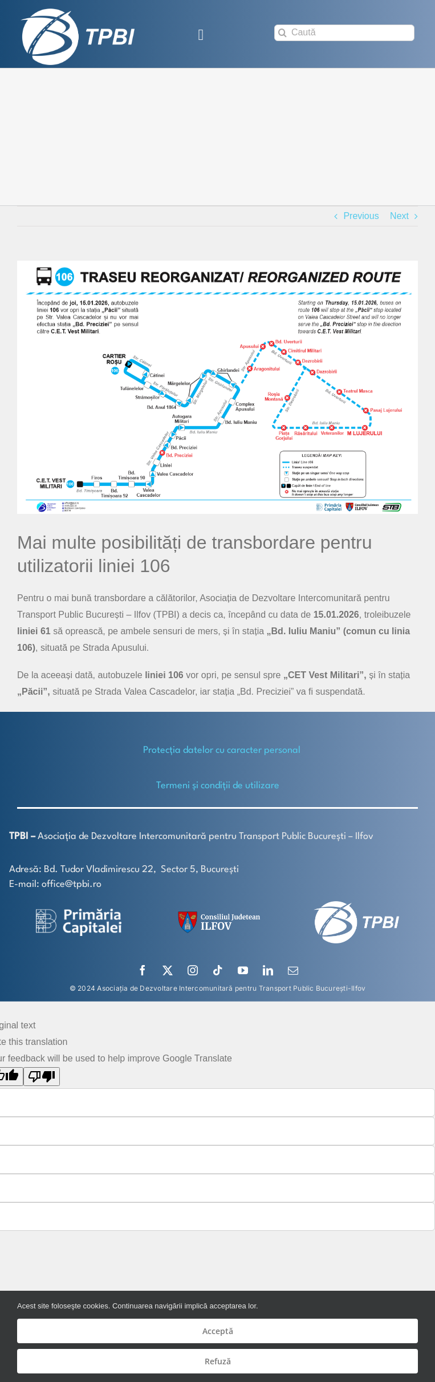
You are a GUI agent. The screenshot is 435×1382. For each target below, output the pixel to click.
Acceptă (217, 1331)
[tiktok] (217, 970)
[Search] (282, 33)
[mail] (293, 970)
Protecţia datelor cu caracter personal (221, 750)
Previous (361, 216)
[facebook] (142, 970)
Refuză (218, 1361)
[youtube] (243, 970)
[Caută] (344, 33)
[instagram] (192, 970)
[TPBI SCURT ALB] (78, 13)
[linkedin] (268, 970)
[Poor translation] (41, 1076)
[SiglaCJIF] (217, 914)
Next (399, 216)
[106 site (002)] (217, 387)
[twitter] (167, 970)
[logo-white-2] (78, 913)
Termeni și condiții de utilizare (217, 786)
